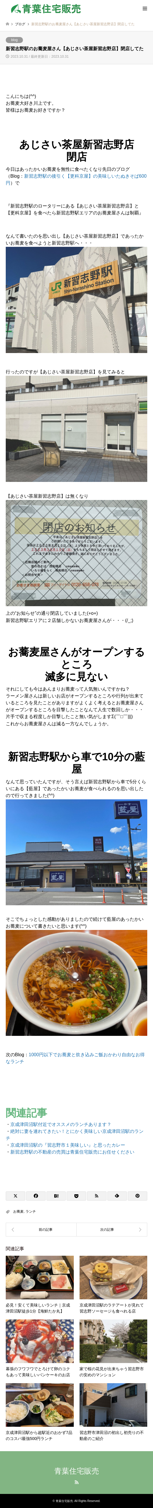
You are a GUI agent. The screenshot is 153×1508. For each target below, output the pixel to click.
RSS (77, 1482)
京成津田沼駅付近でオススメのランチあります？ (60, 1124)
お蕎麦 (18, 1211)
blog (14, 40)
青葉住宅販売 (76, 1471)
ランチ (31, 1211)
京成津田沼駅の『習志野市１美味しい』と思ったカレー (67, 1145)
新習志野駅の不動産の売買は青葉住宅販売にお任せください (72, 1152)
